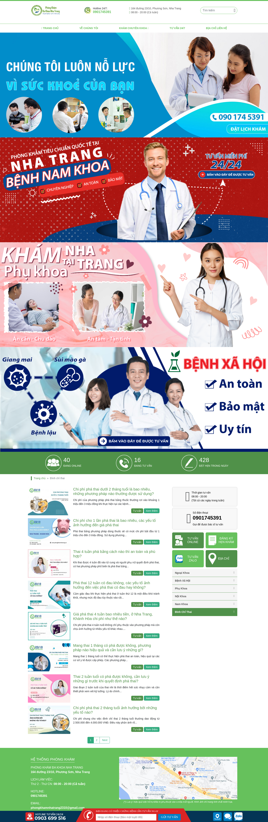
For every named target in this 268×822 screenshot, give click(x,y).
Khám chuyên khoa (134, 28)
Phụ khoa (204, 588)
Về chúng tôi (88, 28)
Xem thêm (152, 510)
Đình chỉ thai (204, 611)
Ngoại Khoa (204, 572)
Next (104, 740)
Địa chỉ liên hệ (216, 28)
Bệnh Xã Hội (204, 580)
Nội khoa (204, 596)
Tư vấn (137, 510)
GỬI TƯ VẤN (169, 817)
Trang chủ (49, 28)
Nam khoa (204, 604)
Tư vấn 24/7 (177, 28)
